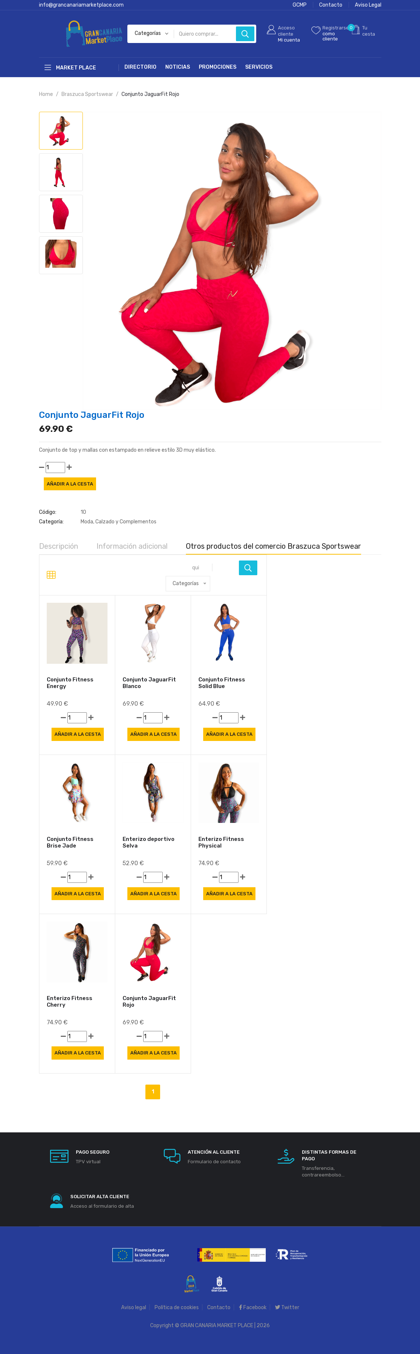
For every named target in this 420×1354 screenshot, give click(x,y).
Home (46, 94)
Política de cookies (177, 1307)
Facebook (253, 1307)
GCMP (300, 5)
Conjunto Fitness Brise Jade (70, 846)
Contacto (330, 5)
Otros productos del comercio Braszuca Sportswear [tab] (273, 546)
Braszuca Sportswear (87, 94)
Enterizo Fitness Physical (221, 846)
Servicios (258, 67)
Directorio (140, 67)
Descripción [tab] (58, 546)
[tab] (61, 131)
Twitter (287, 1307)
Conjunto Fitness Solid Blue (221, 686)
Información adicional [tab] (131, 546)
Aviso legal (133, 1307)
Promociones (217, 67)
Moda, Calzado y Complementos (118, 522)
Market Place (70, 67)
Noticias (177, 67)
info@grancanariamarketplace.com (81, 5)
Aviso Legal (368, 5)
